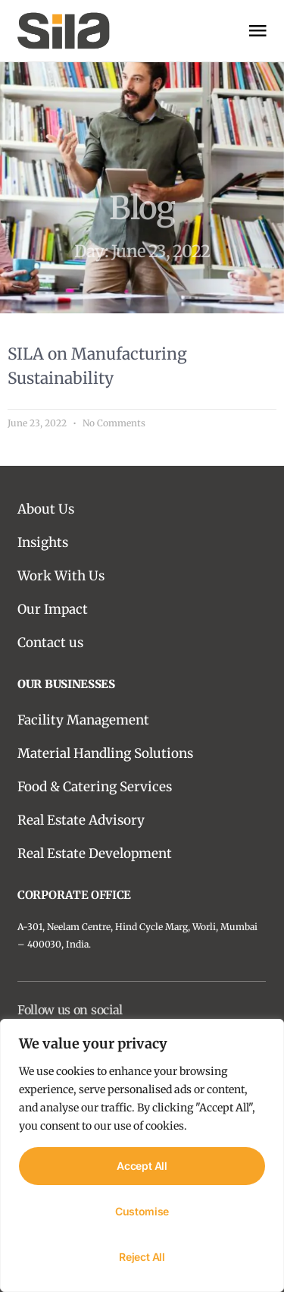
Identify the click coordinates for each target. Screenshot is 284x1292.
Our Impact (52, 609)
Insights (42, 542)
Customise (142, 1211)
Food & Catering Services (94, 786)
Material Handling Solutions (105, 753)
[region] (142, 1155)
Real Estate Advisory (81, 820)
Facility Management (83, 720)
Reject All (142, 1256)
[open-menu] (257, 30)
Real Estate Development (94, 853)
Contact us (50, 642)
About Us (45, 509)
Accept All (142, 1165)
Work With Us (61, 575)
